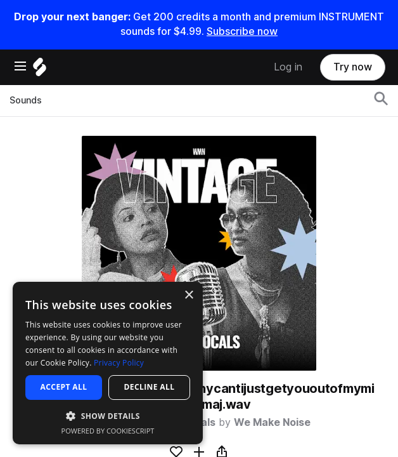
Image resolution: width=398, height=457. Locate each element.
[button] (107, 415)
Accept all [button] (64, 386)
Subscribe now (242, 31)
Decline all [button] (149, 386)
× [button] (188, 295)
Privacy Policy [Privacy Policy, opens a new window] (119, 362)
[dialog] (108, 363)
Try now (352, 67)
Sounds (26, 100)
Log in (288, 67)
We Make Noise (272, 422)
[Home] (39, 70)
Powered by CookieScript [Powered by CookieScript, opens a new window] (108, 430)
